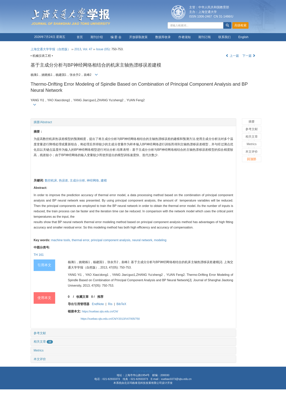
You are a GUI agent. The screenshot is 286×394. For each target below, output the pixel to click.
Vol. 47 (87, 49)
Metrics (39, 350)
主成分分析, (78, 180)
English (243, 37)
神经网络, (94, 180)
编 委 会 (116, 37)
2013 (77, 49)
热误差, (64, 180)
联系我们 (224, 37)
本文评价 (40, 359)
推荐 (100, 296)
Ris (110, 304)
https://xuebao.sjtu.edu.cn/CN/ (100, 311)
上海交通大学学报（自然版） (51, 49)
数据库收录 (163, 37)
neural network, (143, 240)
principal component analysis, (111, 240)
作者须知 (184, 37)
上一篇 (232, 55)
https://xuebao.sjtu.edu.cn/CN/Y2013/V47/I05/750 (110, 318)
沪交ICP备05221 (143, 371)
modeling (160, 240)
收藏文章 (82, 296)
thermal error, (81, 240)
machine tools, (61, 240)
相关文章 (43, 341)
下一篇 (248, 55)
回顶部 (251, 159)
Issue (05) (103, 49)
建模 (104, 180)
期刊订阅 (204, 37)
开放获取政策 (138, 37)
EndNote (98, 304)
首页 (80, 37)
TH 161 (39, 254)
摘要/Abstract (43, 122)
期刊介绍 (97, 37)
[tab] (133, 122)
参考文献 (40, 333)
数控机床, (52, 180)
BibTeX (121, 304)
